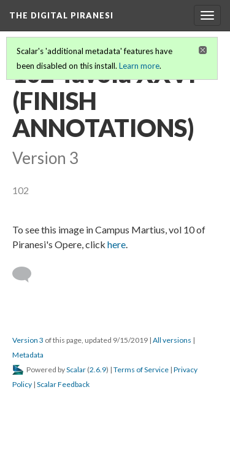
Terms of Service (141, 369)
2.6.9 (98, 369)
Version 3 (28, 340)
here (116, 244)
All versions (172, 340)
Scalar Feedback (63, 384)
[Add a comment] (27, 275)
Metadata (28, 354)
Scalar (76, 369)
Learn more (139, 66)
